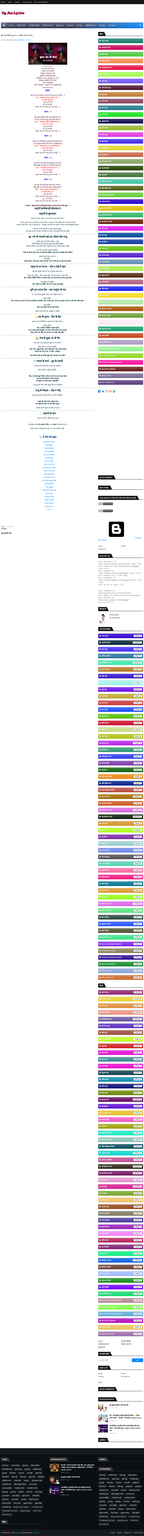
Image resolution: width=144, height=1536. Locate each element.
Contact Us (102, 549)
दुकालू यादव (59, 25)
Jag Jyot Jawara (108, 369)
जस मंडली (105, 114)
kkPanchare (114, 615)
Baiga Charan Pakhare (111, 349)
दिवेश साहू (105, 134)
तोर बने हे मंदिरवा (49, 455)
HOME (11, 25)
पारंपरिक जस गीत (107, 215)
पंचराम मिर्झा (105, 168)
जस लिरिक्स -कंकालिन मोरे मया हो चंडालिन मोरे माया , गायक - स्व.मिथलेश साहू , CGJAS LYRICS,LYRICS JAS (124, 1428)
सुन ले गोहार (49, 461)
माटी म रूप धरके (49, 471)
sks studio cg (108, 382)
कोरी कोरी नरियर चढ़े (50, 490)
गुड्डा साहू (104, 94)
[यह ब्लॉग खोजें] (115, 1360)
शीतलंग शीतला (49, 448)
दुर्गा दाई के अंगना (49, 442)
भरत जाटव (70, 25)
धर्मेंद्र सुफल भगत (106, 161)
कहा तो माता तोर (49, 464)
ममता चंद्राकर (105, 262)
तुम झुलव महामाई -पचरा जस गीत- (119, 1405)
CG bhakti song (108, 356)
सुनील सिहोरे (105, 335)
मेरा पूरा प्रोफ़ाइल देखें (115, 618)
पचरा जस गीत (106, 201)
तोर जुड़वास (49, 487)
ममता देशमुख (105, 268)
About (10, 2)
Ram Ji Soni (106, 376)
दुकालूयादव (105, 155)
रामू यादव (104, 302)
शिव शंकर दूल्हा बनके (50, 480)
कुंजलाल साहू (105, 74)
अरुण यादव (111, 25)
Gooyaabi (35, 1533)
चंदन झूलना (49, 445)
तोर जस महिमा (49, 451)
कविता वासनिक (106, 61)
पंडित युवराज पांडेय (107, 181)
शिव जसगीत (105, 322)
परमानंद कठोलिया (107, 208)
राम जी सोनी (9, 527)
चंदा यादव (104, 108)
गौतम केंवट (105, 101)
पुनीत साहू (104, 228)
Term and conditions (41, 2)
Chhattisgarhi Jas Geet (112, 362)
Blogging (17, 1533)
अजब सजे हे (49, 458)
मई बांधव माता (49, 496)
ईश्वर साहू (102, 25)
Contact (17, 2)
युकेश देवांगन (105, 275)
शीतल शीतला (49, 503)
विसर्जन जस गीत (48, 25)
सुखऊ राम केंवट (106, 329)
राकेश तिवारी (105, 282)
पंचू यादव (104, 175)
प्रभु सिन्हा (104, 242)
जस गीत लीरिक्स (126, 1341)
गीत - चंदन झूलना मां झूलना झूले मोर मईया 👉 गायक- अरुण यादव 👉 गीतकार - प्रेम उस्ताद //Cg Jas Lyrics (125, 1416)
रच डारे (49, 509)
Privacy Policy (26, 2)
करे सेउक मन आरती (49, 467)
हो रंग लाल (49, 493)
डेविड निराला (105, 128)
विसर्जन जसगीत (106, 315)
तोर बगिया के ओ (49, 477)
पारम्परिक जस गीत (34, 25)
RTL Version (125, 1376)
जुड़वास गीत (105, 121)
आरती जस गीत (21, 25)
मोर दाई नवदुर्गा (49, 474)
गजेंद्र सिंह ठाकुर (106, 88)
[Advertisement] (116, 434)
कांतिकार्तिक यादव (90, 25)
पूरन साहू (79, 25)
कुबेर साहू (104, 81)
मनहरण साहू (105, 255)
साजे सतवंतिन (49, 484)
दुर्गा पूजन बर (49, 506)
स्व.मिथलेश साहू (106, 342)
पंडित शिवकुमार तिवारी (108, 195)
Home (3, 2)
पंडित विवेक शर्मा (106, 188)
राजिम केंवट (105, 289)
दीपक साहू (105, 141)
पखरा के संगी (49, 500)
